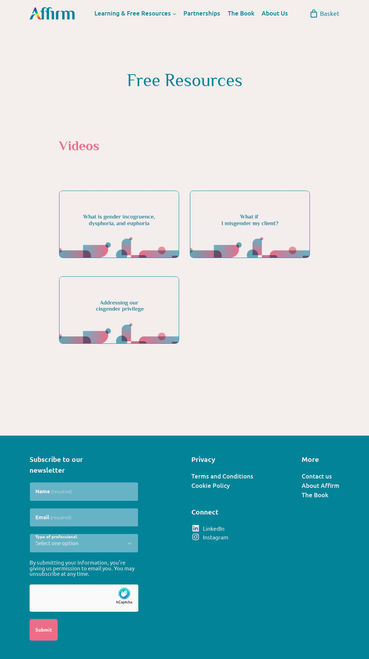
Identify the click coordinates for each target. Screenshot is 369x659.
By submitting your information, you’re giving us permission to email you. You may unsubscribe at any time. (82, 568)
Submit (43, 629)
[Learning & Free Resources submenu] (174, 13)
